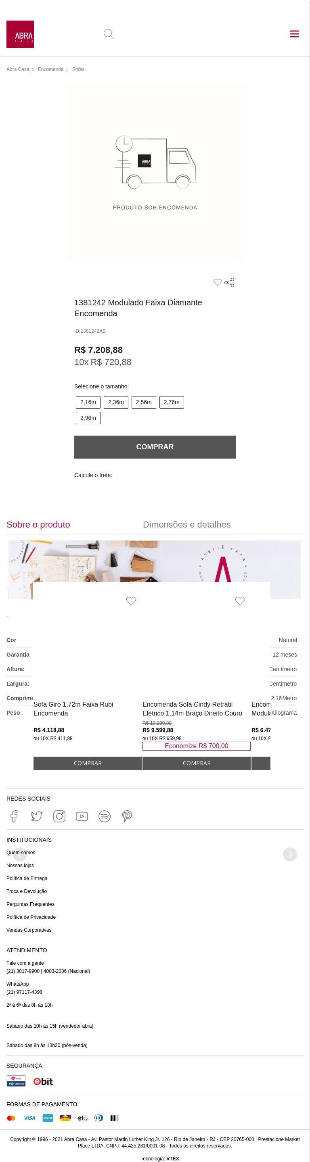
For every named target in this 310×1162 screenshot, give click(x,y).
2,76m (172, 402)
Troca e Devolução (26, 891)
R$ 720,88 (111, 362)
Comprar (155, 447)
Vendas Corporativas (28, 930)
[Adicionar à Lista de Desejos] (131, 601)
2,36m (116, 402)
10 (81, 362)
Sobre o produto (38, 524)
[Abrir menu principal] (295, 34)
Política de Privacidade (31, 917)
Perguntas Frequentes (30, 904)
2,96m (88, 418)
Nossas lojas (20, 865)
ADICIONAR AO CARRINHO (88, 763)
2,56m (144, 402)
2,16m (88, 402)
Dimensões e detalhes (187, 524)
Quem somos (20, 852)
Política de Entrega (26, 878)
